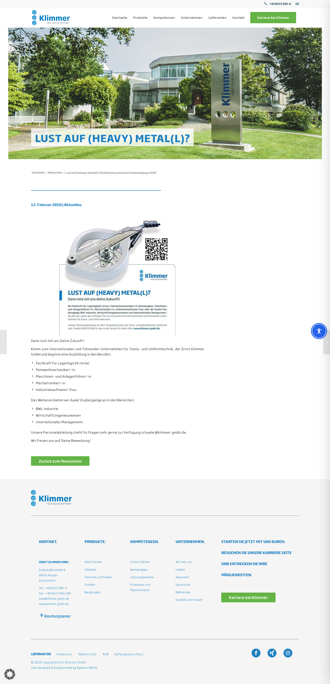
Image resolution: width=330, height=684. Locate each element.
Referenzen (183, 592)
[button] (9, 674)
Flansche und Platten (98, 577)
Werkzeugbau (139, 569)
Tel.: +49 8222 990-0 (53, 588)
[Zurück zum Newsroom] (60, 461)
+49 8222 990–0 (280, 4)
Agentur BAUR (87, 668)
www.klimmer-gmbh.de (53, 604)
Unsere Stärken (140, 562)
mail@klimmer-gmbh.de (54, 598)
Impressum (64, 654)
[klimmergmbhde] (51, 17)
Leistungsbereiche (142, 577)
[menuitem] (296, 4)
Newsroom (182, 577)
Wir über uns (184, 562)
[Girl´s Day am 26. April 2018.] (3, 342)
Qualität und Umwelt (189, 599)
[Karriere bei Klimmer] (248, 597)
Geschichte (183, 584)
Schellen (90, 584)
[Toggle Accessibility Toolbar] (319, 331)
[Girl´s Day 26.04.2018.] (326, 342)
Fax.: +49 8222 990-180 (55, 593)
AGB (106, 654)
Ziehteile (90, 569)
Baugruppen (93, 592)
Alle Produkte (93, 562)
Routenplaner (57, 616)
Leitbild (180, 569)
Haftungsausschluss (129, 654)
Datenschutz (87, 654)
